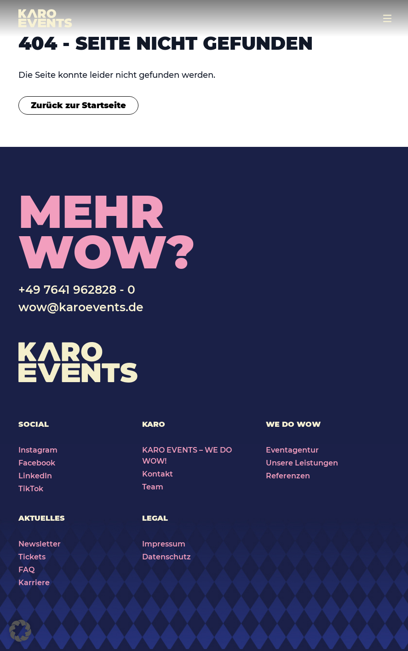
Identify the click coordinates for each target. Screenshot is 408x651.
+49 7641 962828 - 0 (76, 289)
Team (152, 486)
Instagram (37, 450)
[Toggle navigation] (387, 18)
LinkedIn (35, 475)
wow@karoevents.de (81, 307)
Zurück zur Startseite (78, 105)
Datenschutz (166, 556)
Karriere (34, 582)
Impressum (163, 544)
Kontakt (157, 474)
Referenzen (288, 475)
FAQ (26, 569)
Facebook (36, 463)
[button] (20, 630)
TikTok (30, 488)
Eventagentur (292, 450)
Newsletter (39, 544)
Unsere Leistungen (302, 463)
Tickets (32, 556)
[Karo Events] (45, 18)
